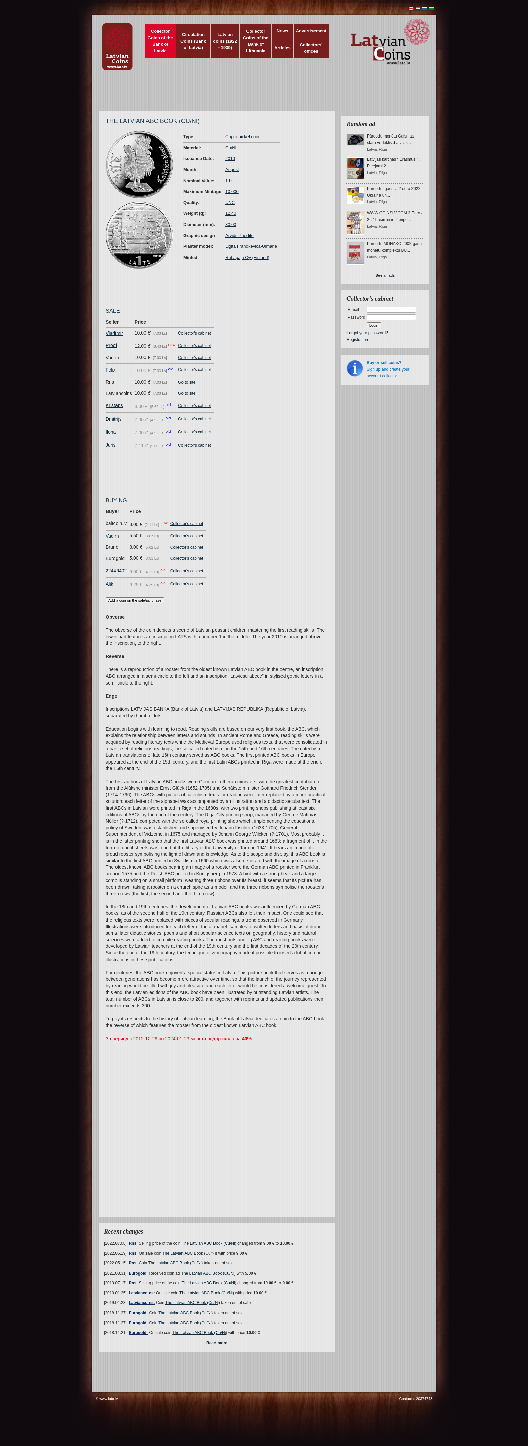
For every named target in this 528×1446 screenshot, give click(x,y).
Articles (282, 47)
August (232, 169)
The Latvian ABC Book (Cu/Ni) (209, 1243)
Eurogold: (138, 1273)
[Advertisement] (262, 94)
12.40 (230, 213)
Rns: (133, 1243)
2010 (230, 158)
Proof (111, 345)
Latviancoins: (142, 1293)
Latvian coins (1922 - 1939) (225, 41)
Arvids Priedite (239, 235)
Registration (357, 339)
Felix (111, 370)
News (282, 30)
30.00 (230, 224)
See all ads (385, 275)
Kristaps (114, 405)
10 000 (232, 191)
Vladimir (114, 333)
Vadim (112, 357)
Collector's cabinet (194, 333)
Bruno (112, 547)
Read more (216, 1343)
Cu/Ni (230, 147)
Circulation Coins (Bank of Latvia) (193, 41)
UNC (230, 202)
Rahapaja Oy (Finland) (247, 257)
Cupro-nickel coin (242, 136)
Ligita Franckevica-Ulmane (251, 246)
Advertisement (311, 30)
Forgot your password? (367, 332)
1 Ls (229, 180)
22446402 (116, 570)
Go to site (186, 382)
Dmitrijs (114, 419)
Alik (109, 584)
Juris (111, 445)
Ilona (111, 432)
